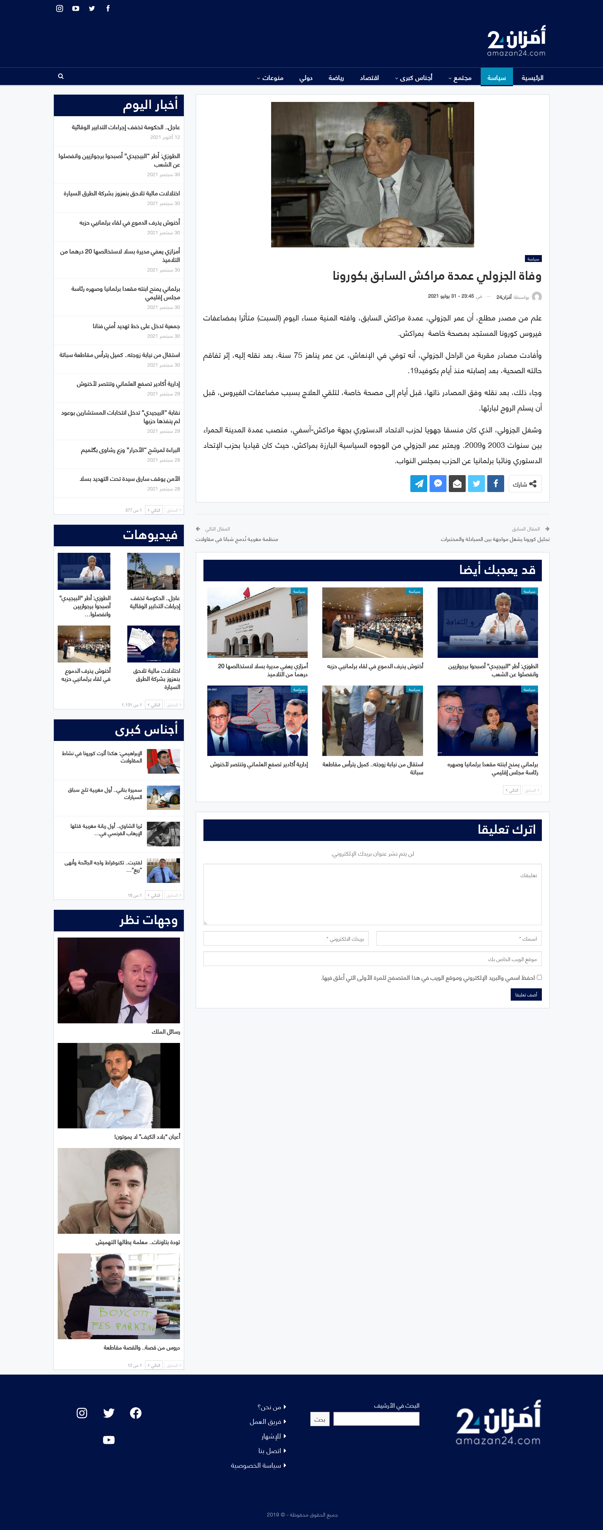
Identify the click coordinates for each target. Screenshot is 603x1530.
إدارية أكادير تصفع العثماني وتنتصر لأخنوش (128, 383)
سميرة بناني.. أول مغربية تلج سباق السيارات (105, 792)
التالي (512, 790)
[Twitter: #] (108, 1413)
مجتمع (462, 77)
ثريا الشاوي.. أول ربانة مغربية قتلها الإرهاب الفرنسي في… (106, 829)
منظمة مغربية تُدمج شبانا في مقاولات (237, 538)
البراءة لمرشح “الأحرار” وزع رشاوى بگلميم (130, 449)
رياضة (336, 77)
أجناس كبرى (416, 77)
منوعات (273, 77)
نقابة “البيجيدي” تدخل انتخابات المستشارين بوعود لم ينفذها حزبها (120, 416)
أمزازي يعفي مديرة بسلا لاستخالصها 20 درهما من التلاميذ (120, 255)
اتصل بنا (269, 1449)
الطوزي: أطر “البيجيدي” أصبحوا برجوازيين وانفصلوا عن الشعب (119, 159)
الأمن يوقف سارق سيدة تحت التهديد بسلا (130, 478)
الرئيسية (533, 77)
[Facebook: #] (135, 1413)
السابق (532, 790)
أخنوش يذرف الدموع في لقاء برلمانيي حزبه (130, 221)
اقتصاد (369, 77)
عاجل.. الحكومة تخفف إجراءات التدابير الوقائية (126, 126)
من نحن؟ (269, 1406)
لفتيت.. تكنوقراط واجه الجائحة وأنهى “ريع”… (103, 865)
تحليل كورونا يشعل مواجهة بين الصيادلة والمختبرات (495, 538)
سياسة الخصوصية (256, 1464)
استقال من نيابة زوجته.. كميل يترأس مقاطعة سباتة (120, 354)
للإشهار (271, 1435)
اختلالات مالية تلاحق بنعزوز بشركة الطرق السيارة (122, 192)
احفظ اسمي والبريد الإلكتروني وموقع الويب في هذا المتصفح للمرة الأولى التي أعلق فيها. (428, 977)
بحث (320, 1418)
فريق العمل (265, 1420)
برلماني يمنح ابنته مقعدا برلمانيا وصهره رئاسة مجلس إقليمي (126, 292)
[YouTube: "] (108, 1440)
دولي (306, 77)
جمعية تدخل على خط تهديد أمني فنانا (136, 325)
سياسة (497, 77)
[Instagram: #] (82, 1413)
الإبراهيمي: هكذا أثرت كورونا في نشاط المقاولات (102, 756)
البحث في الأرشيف (397, 1405)
